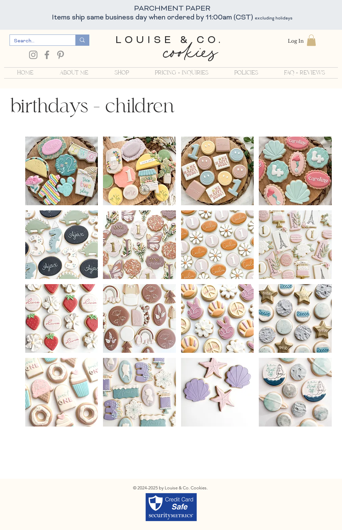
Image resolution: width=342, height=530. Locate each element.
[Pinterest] (60, 54)
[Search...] (37, 41)
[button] (311, 40)
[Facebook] (47, 54)
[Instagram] (33, 54)
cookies (190, 54)
